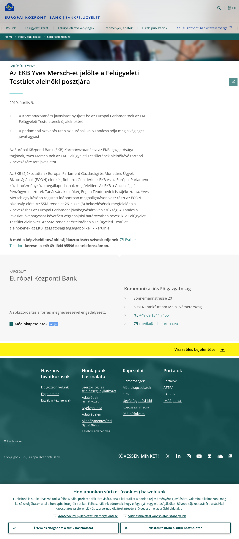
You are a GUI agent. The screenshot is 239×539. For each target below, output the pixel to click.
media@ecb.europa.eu (158, 323)
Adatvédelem (92, 414)
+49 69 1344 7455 (154, 315)
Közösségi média (136, 407)
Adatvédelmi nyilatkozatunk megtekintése (88, 516)
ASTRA (168, 387)
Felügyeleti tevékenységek (76, 28)
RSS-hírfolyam (134, 413)
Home (8, 37)
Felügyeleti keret (36, 28)
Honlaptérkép (15, 441)
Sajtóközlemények (58, 37)
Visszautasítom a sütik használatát (175, 528)
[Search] (197, 7)
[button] (225, 8)
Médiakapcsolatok (31, 323)
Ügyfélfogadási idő (137, 400)
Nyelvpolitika (92, 407)
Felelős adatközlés (96, 431)
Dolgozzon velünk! (55, 387)
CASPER (169, 394)
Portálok (170, 381)
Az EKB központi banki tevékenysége (205, 28)
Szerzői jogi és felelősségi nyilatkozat (99, 389)
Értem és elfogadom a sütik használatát (63, 528)
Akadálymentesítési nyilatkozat (97, 423)
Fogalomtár (50, 393)
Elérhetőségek (134, 381)
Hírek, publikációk (154, 28)
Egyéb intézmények (56, 400)
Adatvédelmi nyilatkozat (91, 399)
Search (219, 8)
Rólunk (11, 28)
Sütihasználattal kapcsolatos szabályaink (157, 516)
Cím (126, 394)
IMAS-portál (172, 400)
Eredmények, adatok (118, 28)
